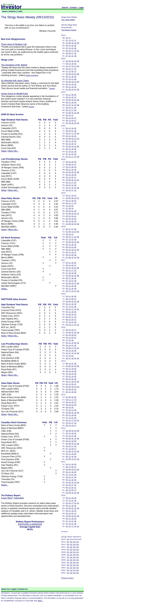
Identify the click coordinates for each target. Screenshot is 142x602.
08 (70, 89)
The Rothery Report (68, 30)
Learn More (7, 498)
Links (19, 11)
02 (67, 74)
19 (72, 46)
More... (40, 601)
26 (75, 64)
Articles (12, 11)
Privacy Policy (67, 578)
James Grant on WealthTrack (14, 94)
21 (72, 40)
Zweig (52, 88)
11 (70, 38)
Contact (73, 7)
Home (4, 11)
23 (75, 74)
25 (75, 46)
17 (72, 51)
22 (75, 43)
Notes (4, 151)
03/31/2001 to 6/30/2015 (30, 524)
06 (67, 97)
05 (67, 46)
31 (78, 51)
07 (67, 40)
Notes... (4, 289)
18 (72, 95)
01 (67, 43)
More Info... (13, 151)
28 (75, 48)
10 (70, 46)
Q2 (71, 542)
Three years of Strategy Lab (14, 44)
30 (78, 43)
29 (78, 66)
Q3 (74, 542)
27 (75, 40)
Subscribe (18, 498)
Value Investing (32, 75)
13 (70, 71)
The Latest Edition (68, 20)
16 (72, 43)
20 (72, 71)
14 (70, 40)
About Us (5, 589)
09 (70, 43)
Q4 (77, 542)
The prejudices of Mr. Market (14, 65)
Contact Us (23, 589)
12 (70, 64)
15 (72, 66)
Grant (31, 107)
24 (75, 51)
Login (81, 7)
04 (67, 38)
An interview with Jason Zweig (15, 80)
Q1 (68, 539)
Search (65, 7)
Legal (13, 589)
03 (67, 51)
